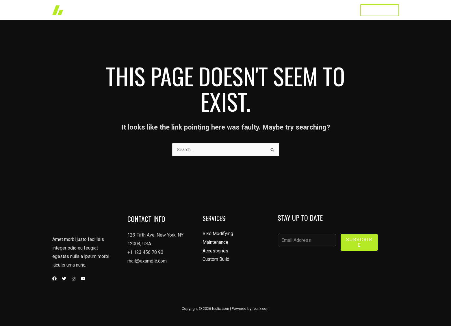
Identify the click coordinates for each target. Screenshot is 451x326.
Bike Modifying (218, 233)
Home (209, 10)
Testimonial (313, 10)
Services (256, 10)
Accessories (215, 251)
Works (231, 10)
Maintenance (215, 242)
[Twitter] (64, 278)
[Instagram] (73, 278)
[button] (379, 10)
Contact (342, 10)
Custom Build (216, 259)
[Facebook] (54, 278)
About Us (283, 10)
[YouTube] (83, 278)
